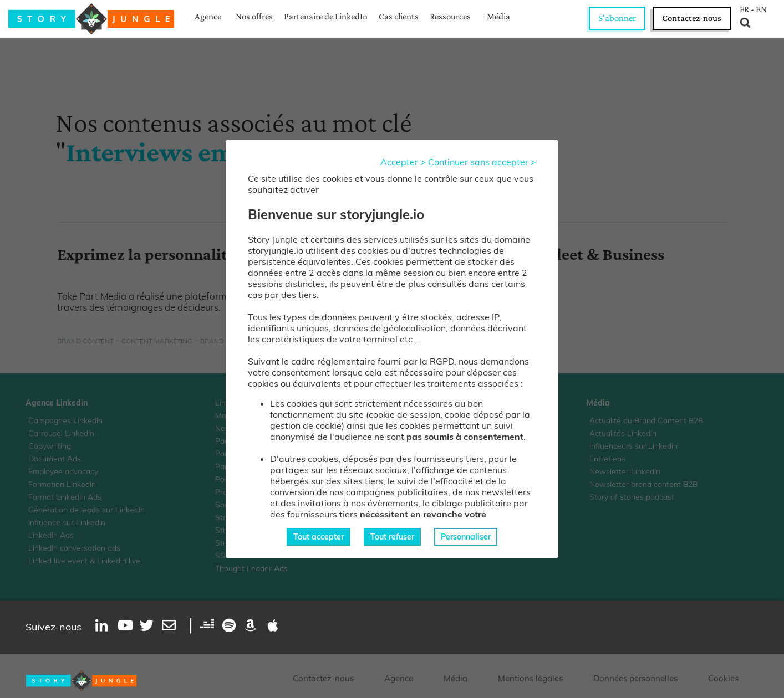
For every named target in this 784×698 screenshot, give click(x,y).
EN (761, 9)
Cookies (723, 678)
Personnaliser (466, 537)
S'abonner (617, 18)
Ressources (450, 16)
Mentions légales (530, 678)
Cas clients (399, 16)
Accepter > (403, 161)
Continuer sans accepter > (482, 161)
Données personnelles (635, 678)
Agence (208, 16)
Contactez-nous (691, 18)
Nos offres (254, 16)
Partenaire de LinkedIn (326, 16)
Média (498, 16)
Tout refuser (392, 537)
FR (744, 9)
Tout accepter (318, 537)
